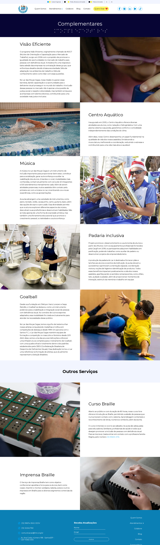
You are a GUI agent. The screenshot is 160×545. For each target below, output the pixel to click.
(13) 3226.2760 (26, 543)
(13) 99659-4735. (113, 452)
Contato (86, 9)
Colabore (69, 9)
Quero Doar (101, 9)
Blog (78, 9)
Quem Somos (40, 9)
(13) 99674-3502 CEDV (29, 538)
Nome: (76, 543)
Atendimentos (55, 9)
